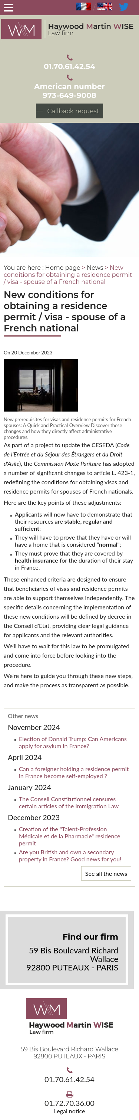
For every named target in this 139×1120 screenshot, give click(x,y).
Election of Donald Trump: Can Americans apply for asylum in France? (73, 742)
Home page (62, 267)
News (95, 267)
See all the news (106, 873)
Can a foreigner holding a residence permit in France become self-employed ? (74, 772)
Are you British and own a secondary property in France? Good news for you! (70, 855)
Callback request (73, 111)
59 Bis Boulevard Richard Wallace (69, 1053)
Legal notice (69, 1110)
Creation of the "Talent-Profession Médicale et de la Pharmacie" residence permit (69, 835)
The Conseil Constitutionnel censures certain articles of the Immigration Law (69, 802)
